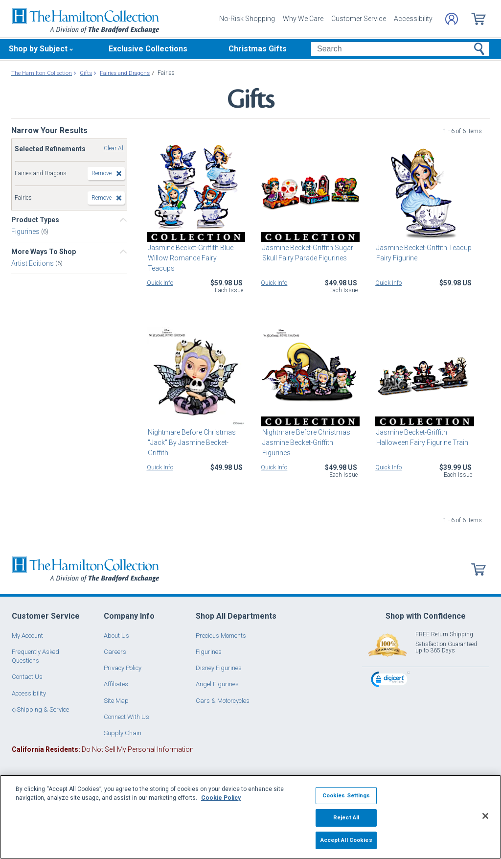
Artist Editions (33, 263)
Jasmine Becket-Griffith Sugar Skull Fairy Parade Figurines (306, 253)
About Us (116, 635)
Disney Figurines (219, 668)
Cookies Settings (346, 795)
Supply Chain (122, 733)
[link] (390, 680)
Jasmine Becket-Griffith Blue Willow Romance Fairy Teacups (195, 253)
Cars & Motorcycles (223, 700)
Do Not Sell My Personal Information (103, 749)
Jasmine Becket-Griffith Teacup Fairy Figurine (423, 253)
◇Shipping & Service (40, 709)
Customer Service (358, 19)
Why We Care (303, 19)
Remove (101, 173)
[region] (250, 817)
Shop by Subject (38, 48)
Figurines (26, 231)
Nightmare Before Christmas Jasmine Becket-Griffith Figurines (305, 442)
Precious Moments (221, 635)
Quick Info (160, 282)
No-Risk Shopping (247, 19)
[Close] (485, 816)
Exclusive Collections (148, 48)
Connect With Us (126, 716)
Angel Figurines (217, 684)
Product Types (35, 220)
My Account (27, 635)
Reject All (346, 817)
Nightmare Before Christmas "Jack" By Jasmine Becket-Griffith (191, 442)
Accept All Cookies (346, 839)
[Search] (400, 49)
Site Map (116, 700)
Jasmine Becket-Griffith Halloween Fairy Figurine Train (421, 437)
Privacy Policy (122, 668)
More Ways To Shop (43, 251)
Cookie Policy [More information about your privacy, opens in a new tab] (221, 797)
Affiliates (116, 684)
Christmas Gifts (257, 48)
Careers (115, 651)
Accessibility (413, 19)
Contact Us (27, 676)
